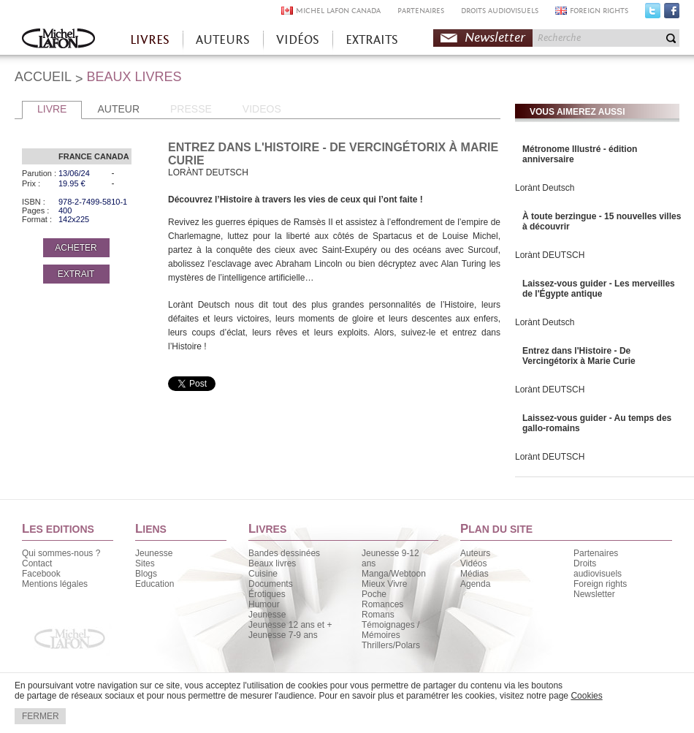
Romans (378, 614)
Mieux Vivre (384, 584)
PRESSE (191, 109)
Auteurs (475, 553)
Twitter (652, 14)
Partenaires (595, 553)
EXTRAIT (76, 274)
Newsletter (495, 37)
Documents (270, 584)
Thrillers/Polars (391, 645)
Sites (145, 563)
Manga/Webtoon (394, 574)
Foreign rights (600, 584)
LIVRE (51, 109)
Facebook (671, 14)
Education (154, 584)
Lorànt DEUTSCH (549, 255)
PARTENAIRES (420, 10)
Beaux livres (272, 563)
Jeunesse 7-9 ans (283, 635)
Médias (474, 574)
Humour (264, 604)
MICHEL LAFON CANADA (338, 10)
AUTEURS (223, 40)
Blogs (146, 574)
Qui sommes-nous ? (61, 553)
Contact (37, 563)
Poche (374, 594)
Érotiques (267, 594)
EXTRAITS (372, 40)
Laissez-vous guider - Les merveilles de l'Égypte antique (598, 288)
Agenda (475, 584)
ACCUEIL (43, 76)
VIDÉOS (297, 40)
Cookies (586, 696)
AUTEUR (118, 109)
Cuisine (263, 574)
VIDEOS (262, 109)
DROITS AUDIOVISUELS (499, 10)
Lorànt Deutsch (544, 188)
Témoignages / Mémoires (390, 630)
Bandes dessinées (284, 553)
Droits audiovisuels (597, 568)
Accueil (58, 40)
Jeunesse (153, 553)
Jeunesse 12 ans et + (290, 625)
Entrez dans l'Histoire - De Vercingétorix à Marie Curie (579, 356)
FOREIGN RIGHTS (599, 10)
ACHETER (75, 248)
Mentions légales (55, 584)
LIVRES (149, 40)
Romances (382, 604)
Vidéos (473, 563)
